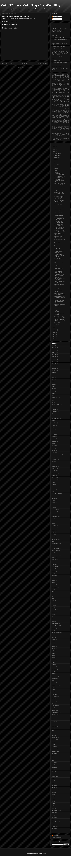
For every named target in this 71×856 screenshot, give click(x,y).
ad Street (67, 82)
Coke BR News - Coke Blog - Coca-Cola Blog (30, 5)
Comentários (55, 18)
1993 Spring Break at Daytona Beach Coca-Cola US (59, 310)
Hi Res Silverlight (62, 106)
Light (56, 112)
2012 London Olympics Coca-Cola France (59, 222)
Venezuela (63, 137)
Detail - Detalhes (62, 99)
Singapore (54, 128)
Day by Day (54, 511)
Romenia (53, 126)
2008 (60, 79)
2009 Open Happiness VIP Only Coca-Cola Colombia (60, 306)
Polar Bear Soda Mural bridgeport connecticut (59, 320)
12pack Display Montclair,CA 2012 (58, 215)
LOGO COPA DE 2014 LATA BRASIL (60, 28)
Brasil (67, 89)
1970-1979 (60, 76)
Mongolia (67, 116)
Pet (52, 122)
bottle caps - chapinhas (57, 454)
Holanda (53, 571)
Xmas (57, 139)
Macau (60, 115)
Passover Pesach (61, 121)
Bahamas (65, 85)
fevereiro (56, 322)
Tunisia (67, 134)
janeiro (55, 324)
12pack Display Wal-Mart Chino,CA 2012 (59, 211)
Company (60, 96)
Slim (58, 128)
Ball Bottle (54, 438)
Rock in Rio (66, 125)
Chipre (67, 93)
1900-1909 (59, 74)
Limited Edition (61, 112)
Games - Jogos (63, 104)
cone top (64, 96)
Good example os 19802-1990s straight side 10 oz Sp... (59, 185)
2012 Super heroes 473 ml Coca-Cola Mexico (59, 267)
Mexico (62, 116)
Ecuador (53, 100)
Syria (58, 133)
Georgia (62, 105)
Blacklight (54, 88)
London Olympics (55, 625)
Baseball (60, 87)
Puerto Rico (63, 123)
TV (55, 135)
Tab (60, 133)
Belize (68, 87)
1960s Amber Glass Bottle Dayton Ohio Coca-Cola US (59, 297)
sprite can (54, 760)
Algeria (67, 83)
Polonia (67, 122)
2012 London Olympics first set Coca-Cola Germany (59, 251)
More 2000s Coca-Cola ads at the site (59, 208)
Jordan (67, 110)
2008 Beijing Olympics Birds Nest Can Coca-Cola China (59, 286)
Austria (61, 85)
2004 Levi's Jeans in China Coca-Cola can (59, 234)
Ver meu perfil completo (57, 837)
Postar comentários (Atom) (26, 67)
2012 (56, 80)
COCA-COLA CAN (65, 95)
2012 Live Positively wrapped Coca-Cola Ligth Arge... (59, 255)
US (65, 135)
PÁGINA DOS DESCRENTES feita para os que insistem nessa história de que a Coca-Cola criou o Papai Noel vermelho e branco (60, 53)
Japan (62, 110)
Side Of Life (66, 127)
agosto (55, 161)
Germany (67, 105)
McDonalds (58, 116)
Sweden (63, 132)
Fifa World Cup (55, 539)
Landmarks (59, 111)
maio (55, 166)
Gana (68, 104)
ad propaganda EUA (59, 82)
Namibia (67, 117)
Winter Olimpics (63, 138)
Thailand (53, 134)
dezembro (56, 153)
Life (53, 112)
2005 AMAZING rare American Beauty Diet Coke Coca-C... (59, 218)
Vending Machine (56, 137)
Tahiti (63, 133)
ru (56, 126)
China (64, 93)
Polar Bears (62, 122)
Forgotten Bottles (61, 103)
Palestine (55, 121)
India (57, 109)
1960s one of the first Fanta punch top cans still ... (59, 193)
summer (56, 132)
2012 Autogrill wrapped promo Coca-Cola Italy (59, 275)
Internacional (66, 109)
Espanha (53, 101)
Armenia (67, 84)
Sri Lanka (54, 762)
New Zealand (54, 671)
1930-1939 (56, 75)
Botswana (59, 88)
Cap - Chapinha (65, 92)
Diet (68, 99)
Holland (57, 107)
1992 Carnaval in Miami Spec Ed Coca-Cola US (59, 317)
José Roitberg (56, 835)
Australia (58, 85)
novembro (56, 155)
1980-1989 (66, 76)
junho (55, 164)
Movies (53, 117)
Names (63, 117)
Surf (60, 132)
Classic (59, 95)
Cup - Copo (63, 97)
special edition (55, 753)
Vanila (67, 135)
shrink (61, 127)
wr (68, 138)
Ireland (53, 110)
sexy (59, 127)
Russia (58, 126)
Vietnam (53, 138)
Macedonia (63, 115)
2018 (63, 80)
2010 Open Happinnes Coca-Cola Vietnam (59, 228)
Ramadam (54, 125)
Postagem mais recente (8, 63)
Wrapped (54, 139)
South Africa (62, 128)
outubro (56, 157)
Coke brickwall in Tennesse (57, 243)
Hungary (53, 109)
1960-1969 (54, 76)
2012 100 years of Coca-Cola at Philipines (59, 177)
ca (52, 464)
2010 (67, 79)
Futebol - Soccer (55, 104)
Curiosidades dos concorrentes (58, 66)
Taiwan (67, 133)
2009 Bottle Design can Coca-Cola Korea (59, 237)
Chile (60, 93)
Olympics (67, 120)
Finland (53, 541)
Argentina (63, 84)
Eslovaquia (67, 100)
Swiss (68, 132)
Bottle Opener (63, 89)
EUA (60, 101)
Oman (53, 121)
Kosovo (55, 111)
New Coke (54, 666)
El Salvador (61, 100)
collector (53, 96)
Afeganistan (54, 83)
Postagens (55, 16)
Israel (56, 110)
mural (57, 117)
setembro (56, 159)
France (67, 103)
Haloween (57, 106)
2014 (61, 80)
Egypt (56, 100)
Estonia (57, 101)
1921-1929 (54, 352)
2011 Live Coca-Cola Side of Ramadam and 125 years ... (59, 189)
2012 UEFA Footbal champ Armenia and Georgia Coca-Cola (59, 180)
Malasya (67, 115)
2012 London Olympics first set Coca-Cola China (59, 290)
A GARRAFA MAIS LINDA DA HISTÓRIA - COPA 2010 (58, 31)
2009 (63, 79)
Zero (60, 139)
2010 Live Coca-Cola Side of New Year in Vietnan (59, 231)
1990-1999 (54, 78)
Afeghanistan (59, 83)
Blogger (44, 853)
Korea (53, 111)
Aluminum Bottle (55, 84)
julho (55, 162)
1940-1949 (61, 75)
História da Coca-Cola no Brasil (58, 46)
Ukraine (62, 135)
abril (55, 168)
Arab (60, 84)
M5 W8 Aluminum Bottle (57, 632)
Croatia (53, 507)
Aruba (55, 85)
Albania (63, 83)
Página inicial (25, 63)
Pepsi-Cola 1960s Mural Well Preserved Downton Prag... (59, 197)
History (67, 106)
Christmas (54, 95)
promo (57, 123)
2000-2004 (61, 78)
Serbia (56, 127)
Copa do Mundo (55, 505)
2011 (53, 80)
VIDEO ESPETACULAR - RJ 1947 (59, 26)
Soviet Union (57, 129)
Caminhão (66, 90)
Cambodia (61, 90)
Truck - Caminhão (60, 134)
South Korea (54, 746)
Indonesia (61, 109)
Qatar (68, 123)
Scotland (53, 127)
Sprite (59, 130)
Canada (60, 92)
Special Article (63, 129)
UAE (57, 135)
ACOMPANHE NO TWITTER (58, 37)
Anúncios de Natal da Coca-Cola (59, 48)
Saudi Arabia (66, 126)
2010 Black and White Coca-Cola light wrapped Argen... (58, 271)
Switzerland (54, 133)
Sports (55, 130)
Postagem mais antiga (41, 63)
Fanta (62, 101)
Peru (68, 121)
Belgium (64, 87)
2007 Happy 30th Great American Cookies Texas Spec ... (59, 301)
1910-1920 (64, 74)
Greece (53, 106)
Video (67, 137)
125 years (54, 74)
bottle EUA (58, 89)
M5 (63, 114)
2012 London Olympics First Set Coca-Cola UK (59, 294)
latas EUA (64, 111)
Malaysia (53, 116)
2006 (53, 79)
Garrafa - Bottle (56, 105)
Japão (64, 110)
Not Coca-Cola (61, 120)
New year (64, 119)
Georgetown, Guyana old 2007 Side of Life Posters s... (59, 247)
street (53, 132)
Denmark (55, 99)
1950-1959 (66, 75)
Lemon (67, 111)
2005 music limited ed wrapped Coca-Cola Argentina (59, 264)
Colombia (57, 96)
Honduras (54, 575)
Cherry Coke (55, 93)
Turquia (53, 135)
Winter (57, 138)
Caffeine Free (56, 90)
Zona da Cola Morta (56, 60)
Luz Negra (59, 114)
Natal (53, 119)
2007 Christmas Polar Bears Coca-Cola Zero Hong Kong (59, 278)
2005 (67, 78)
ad (54, 82)
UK (59, 135)
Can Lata (55, 92)
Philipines (56, 122)
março (55, 170)
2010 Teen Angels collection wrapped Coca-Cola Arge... (58, 259)
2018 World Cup (55, 397)
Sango (62, 126)
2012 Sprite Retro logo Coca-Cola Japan (59, 225)
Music (60, 117)
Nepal (53, 664)
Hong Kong (66, 107)
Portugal (53, 123)
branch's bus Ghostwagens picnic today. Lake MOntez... (59, 173)
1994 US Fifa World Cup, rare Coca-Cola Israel (59, 282)
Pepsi (65, 121)
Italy (58, 110)
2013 (59, 80)
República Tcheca (55, 712)
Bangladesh (56, 87)
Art (52, 85)
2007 (56, 79)
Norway (56, 120)
